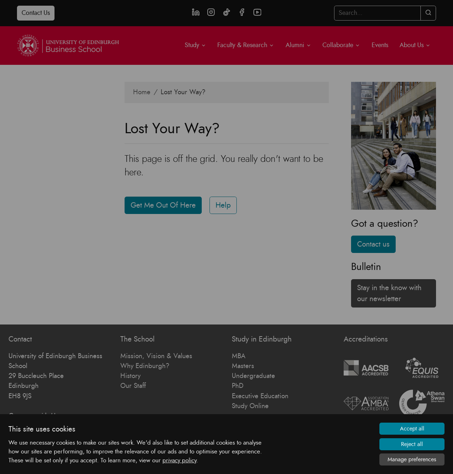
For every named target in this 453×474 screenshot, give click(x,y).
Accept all (412, 428)
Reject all (412, 444)
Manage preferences (412, 459)
